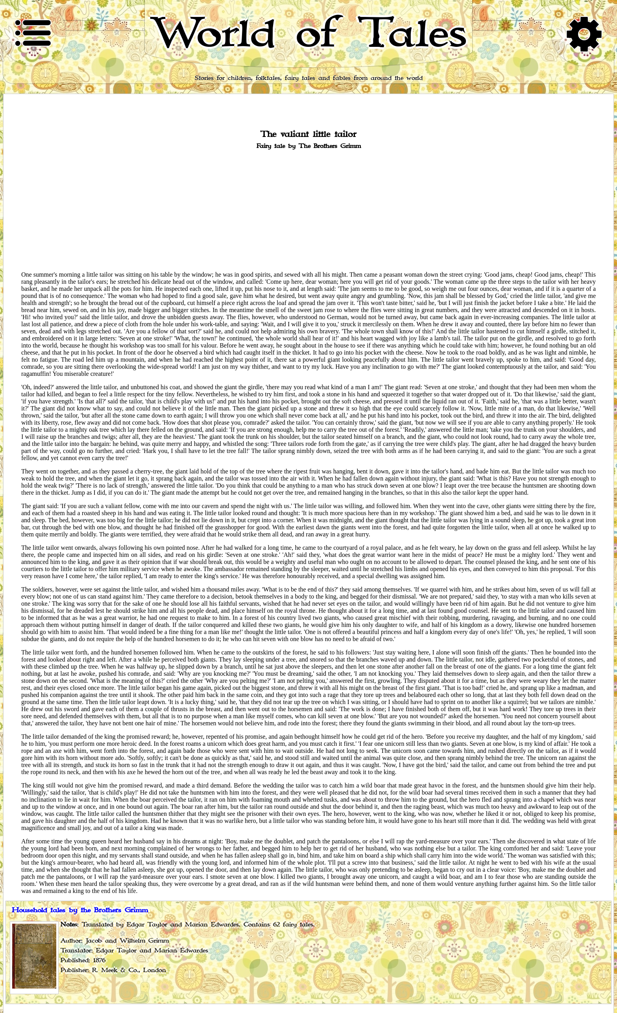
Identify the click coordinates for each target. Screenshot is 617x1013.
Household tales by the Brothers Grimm (80, 910)
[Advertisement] (308, 210)
